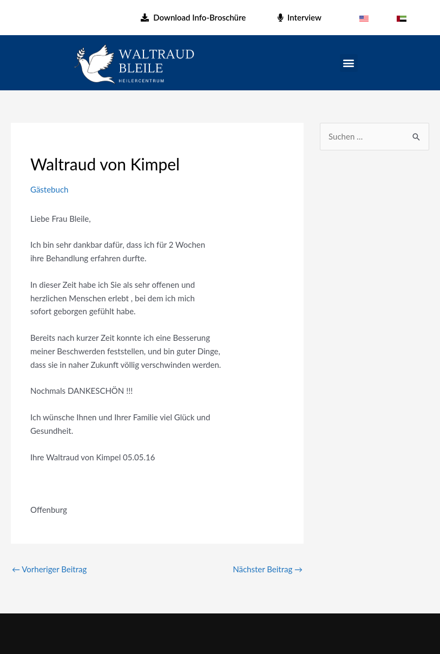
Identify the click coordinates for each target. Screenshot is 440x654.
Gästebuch (49, 189)
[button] (349, 63)
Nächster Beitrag (268, 569)
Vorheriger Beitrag (49, 569)
